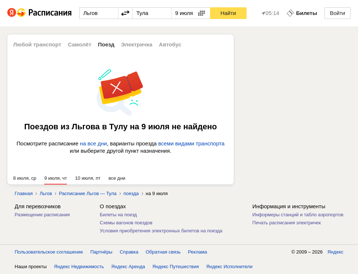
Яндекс (335, 252)
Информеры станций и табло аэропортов (297, 214)
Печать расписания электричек (286, 222)
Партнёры (101, 252)
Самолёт (79, 44)
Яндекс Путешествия (175, 266)
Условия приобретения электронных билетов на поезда (161, 230)
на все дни (93, 143)
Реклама (197, 252)
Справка (129, 252)
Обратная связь (163, 252)
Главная (24, 193)
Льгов (45, 193)
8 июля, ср (24, 178)
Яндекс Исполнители (229, 266)
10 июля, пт (87, 178)
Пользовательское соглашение (49, 252)
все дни (116, 178)
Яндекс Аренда (128, 266)
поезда (131, 193)
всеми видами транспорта (191, 143)
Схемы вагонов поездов (126, 222)
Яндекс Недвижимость (79, 266)
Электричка (136, 44)
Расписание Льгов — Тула (88, 193)
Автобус (170, 44)
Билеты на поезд (118, 214)
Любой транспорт (37, 44)
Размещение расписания (42, 214)
